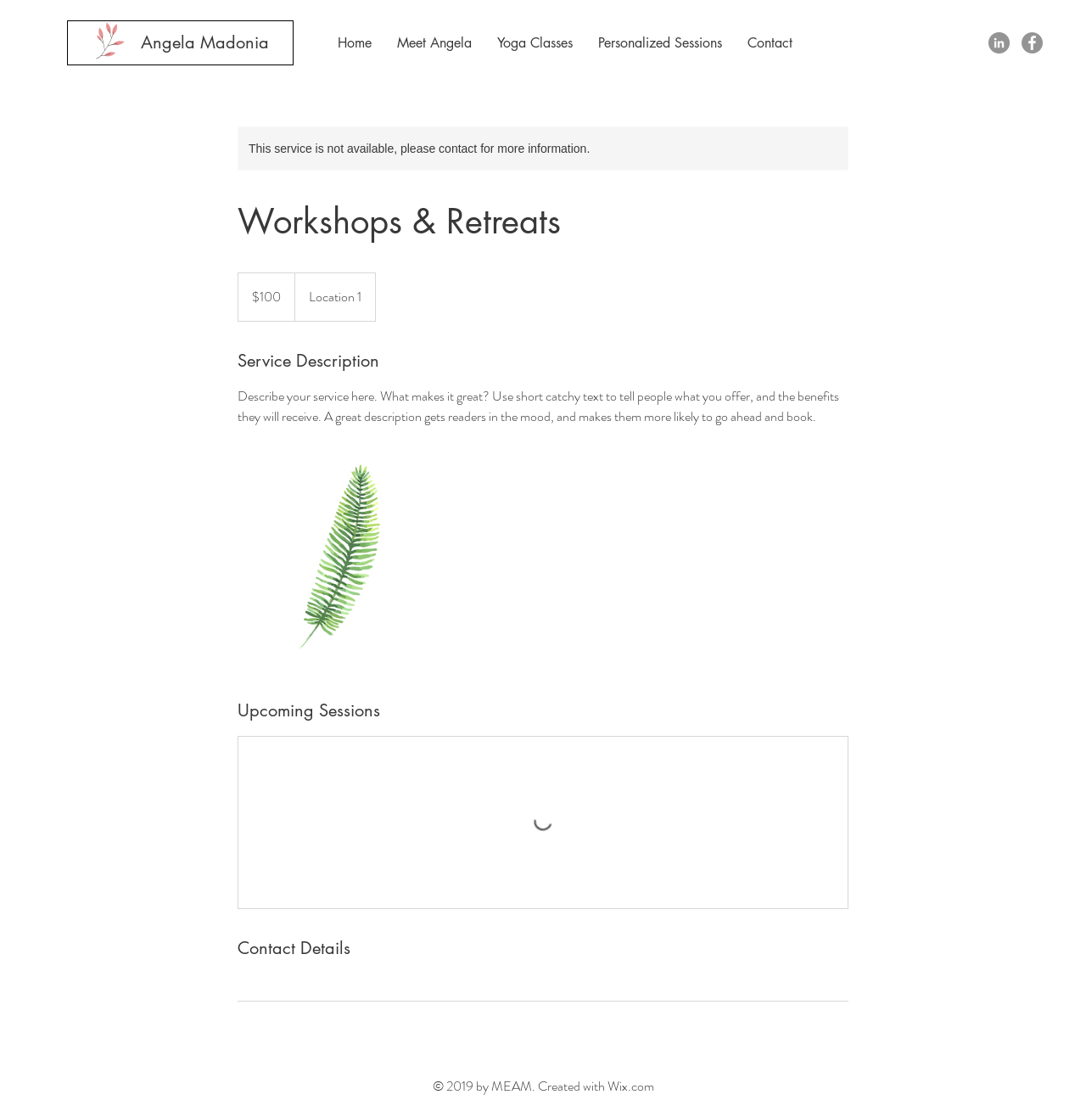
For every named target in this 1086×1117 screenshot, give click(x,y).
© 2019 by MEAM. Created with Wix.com (543, 1086)
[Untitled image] (336, 562)
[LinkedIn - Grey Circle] (999, 42)
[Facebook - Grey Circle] (1032, 42)
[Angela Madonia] (204, 42)
